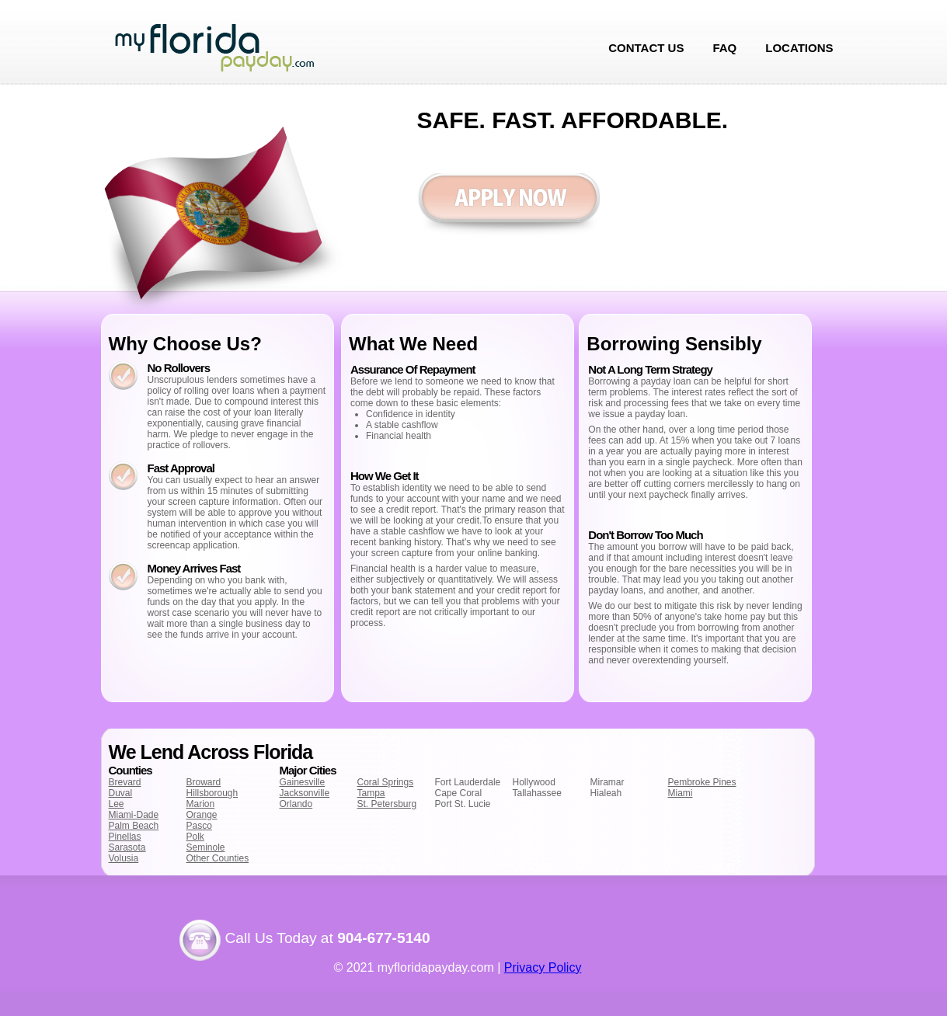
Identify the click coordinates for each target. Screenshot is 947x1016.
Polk (195, 836)
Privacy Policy (543, 967)
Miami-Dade (134, 814)
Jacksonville (305, 793)
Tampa (371, 793)
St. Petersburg (387, 804)
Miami (680, 793)
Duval (121, 793)
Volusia (124, 858)
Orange (202, 814)
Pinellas (125, 836)
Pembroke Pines (702, 782)
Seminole (205, 847)
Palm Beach (134, 825)
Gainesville (303, 782)
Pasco (199, 825)
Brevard (125, 782)
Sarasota (127, 847)
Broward (203, 782)
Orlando (296, 804)
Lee (116, 804)
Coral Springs (385, 782)
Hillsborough (212, 793)
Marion (200, 804)
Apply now (508, 205)
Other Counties (217, 858)
